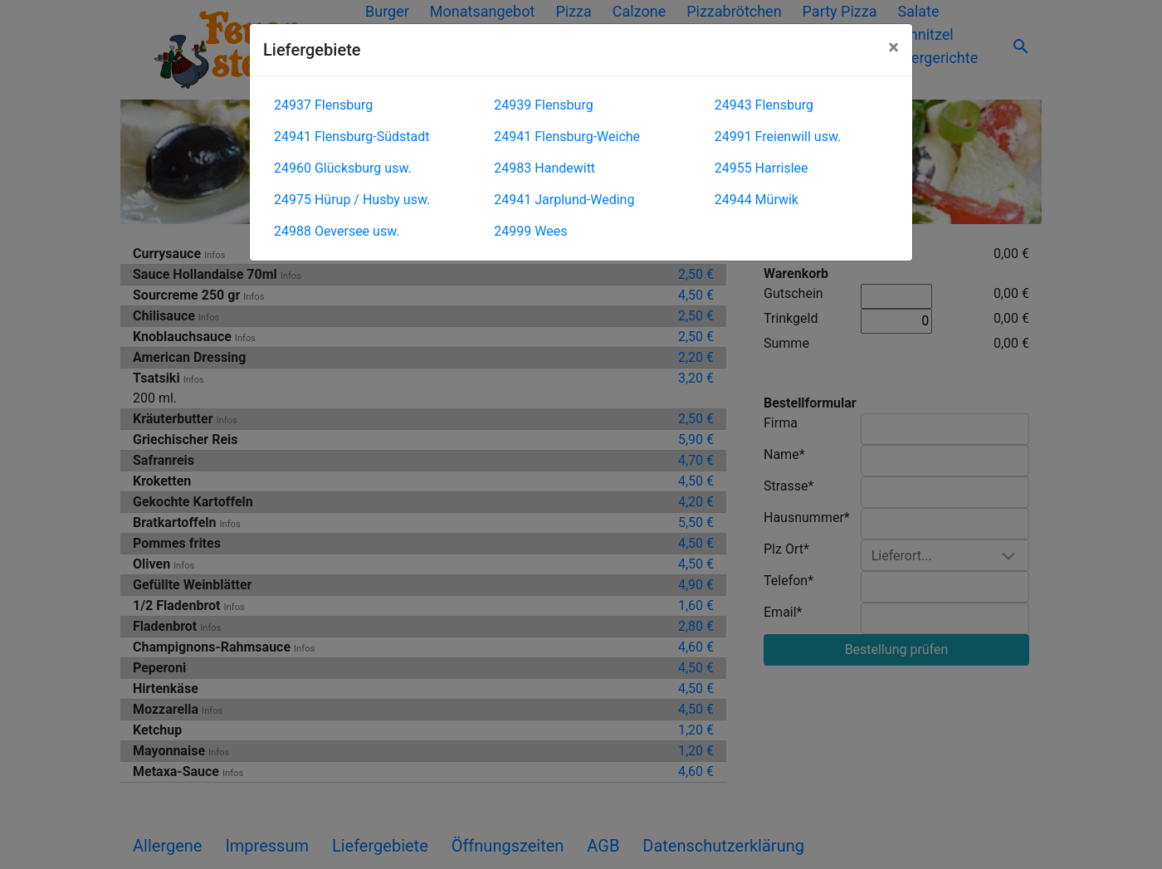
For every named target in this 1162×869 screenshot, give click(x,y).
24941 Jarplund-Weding (564, 199)
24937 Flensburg (323, 105)
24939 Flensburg (543, 105)
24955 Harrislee (761, 168)
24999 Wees (530, 231)
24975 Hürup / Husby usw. (352, 199)
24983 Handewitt (544, 168)
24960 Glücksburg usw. (343, 168)
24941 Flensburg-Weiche (567, 136)
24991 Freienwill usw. (778, 136)
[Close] (893, 47)
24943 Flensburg (764, 105)
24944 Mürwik (756, 199)
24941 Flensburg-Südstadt (352, 136)
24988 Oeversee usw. (336, 231)
